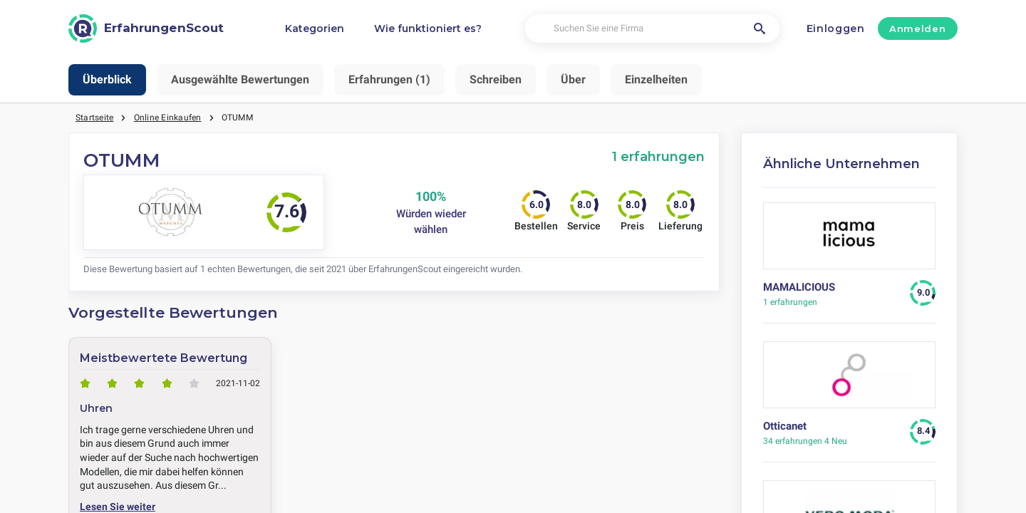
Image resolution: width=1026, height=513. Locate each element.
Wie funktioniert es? (428, 28)
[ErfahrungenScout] (146, 28)
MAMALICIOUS (799, 287)
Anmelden (917, 28)
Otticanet (785, 426)
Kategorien (314, 28)
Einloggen (836, 28)
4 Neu (805, 441)
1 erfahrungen (658, 156)
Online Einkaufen (168, 118)
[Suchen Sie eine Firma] (652, 28)
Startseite (94, 118)
